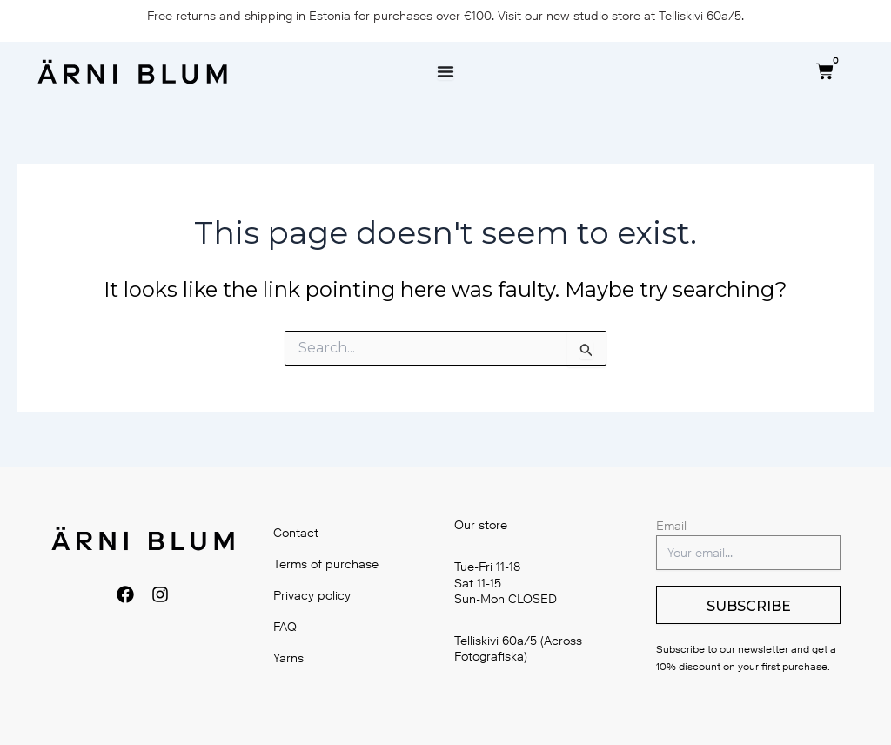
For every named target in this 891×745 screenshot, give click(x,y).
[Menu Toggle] (445, 71)
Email (671, 526)
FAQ (285, 627)
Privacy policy (312, 595)
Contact (295, 533)
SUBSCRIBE (749, 606)
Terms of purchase (326, 564)
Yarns (288, 658)
